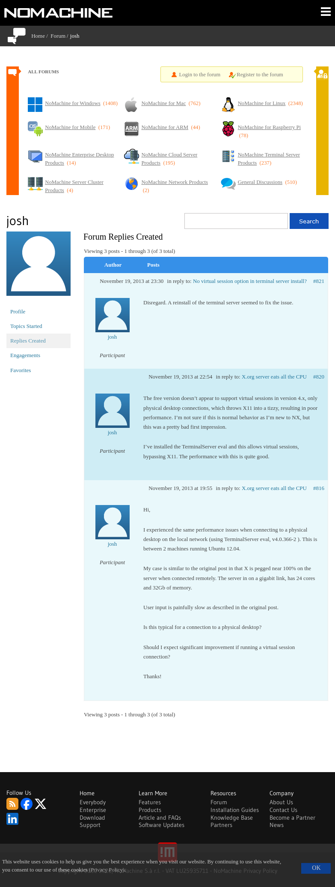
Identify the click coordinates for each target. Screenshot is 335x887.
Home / (40, 36)
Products (150, 810)
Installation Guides (234, 810)
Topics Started (26, 326)
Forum (57, 36)
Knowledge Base (231, 817)
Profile (17, 311)
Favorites (20, 370)
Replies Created (28, 340)
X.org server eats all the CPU (274, 376)
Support (90, 825)
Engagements (25, 355)
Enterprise (93, 810)
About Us (281, 802)
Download (92, 817)
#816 (318, 488)
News (277, 825)
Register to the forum (260, 75)
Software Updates (161, 825)
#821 (318, 281)
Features (150, 802)
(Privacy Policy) (107, 870)
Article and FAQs (160, 817)
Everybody (93, 802)
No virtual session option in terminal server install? (250, 281)
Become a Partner (292, 817)
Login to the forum (200, 75)
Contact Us (283, 810)
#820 (318, 376)
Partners (221, 825)
